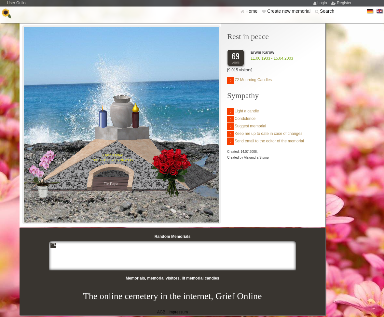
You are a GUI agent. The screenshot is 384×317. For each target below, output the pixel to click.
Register (344, 3)
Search (327, 11)
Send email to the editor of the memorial (265, 141)
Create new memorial (289, 11)
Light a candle (243, 111)
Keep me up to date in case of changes (264, 134)
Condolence (241, 119)
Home (252, 11)
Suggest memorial (246, 126)
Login (322, 3)
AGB (161, 312)
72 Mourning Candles (249, 80)
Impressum (178, 312)
